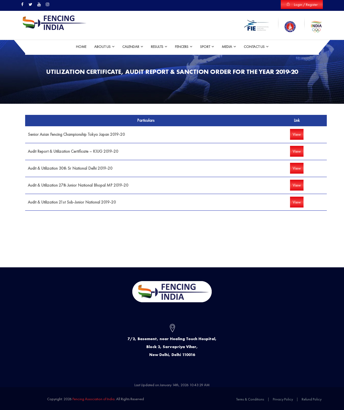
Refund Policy (312, 399)
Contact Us (254, 46)
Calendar (130, 46)
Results (157, 46)
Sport (205, 46)
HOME (81, 46)
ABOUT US (102, 46)
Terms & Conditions (250, 399)
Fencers (181, 46)
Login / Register (302, 4)
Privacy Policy (283, 399)
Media (227, 46)
